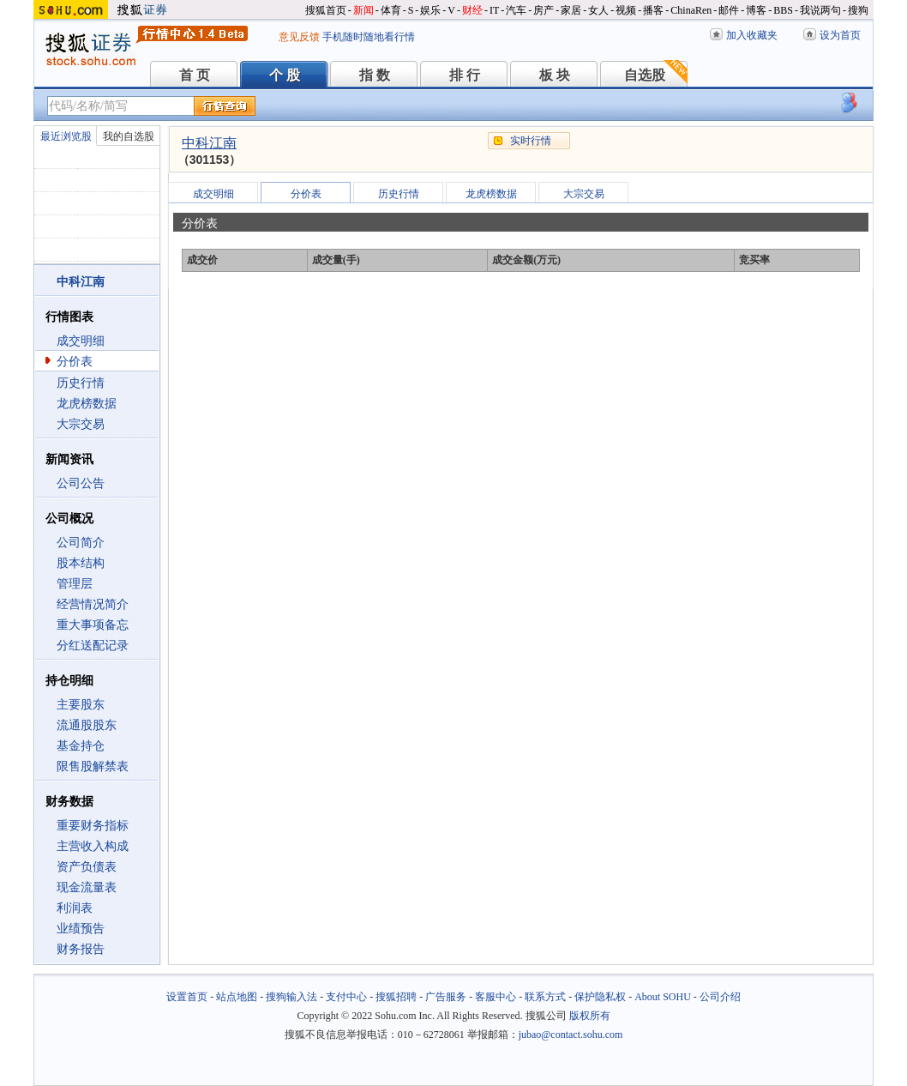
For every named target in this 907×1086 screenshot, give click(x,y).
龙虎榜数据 (87, 403)
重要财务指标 (93, 825)
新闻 (363, 10)
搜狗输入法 (291, 997)
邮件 (728, 10)
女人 (598, 10)
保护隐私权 (600, 997)
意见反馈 (299, 37)
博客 (756, 10)
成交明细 (81, 341)
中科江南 (209, 143)
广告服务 (445, 997)
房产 (543, 10)
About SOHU (662, 997)
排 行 (464, 75)
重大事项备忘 (93, 624)
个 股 (284, 75)
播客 (653, 10)
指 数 (374, 75)
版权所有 (589, 1016)
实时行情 (530, 141)
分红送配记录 (93, 645)
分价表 (75, 361)
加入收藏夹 (752, 35)
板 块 (554, 75)
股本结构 (81, 563)
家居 (571, 10)
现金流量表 (87, 887)
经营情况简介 (93, 604)
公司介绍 (720, 997)
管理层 (75, 583)
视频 (626, 10)
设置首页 (186, 997)
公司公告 (81, 483)
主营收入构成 (93, 846)
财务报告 (81, 949)
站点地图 (236, 997)
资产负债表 (87, 866)
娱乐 (430, 10)
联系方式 (545, 997)
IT (494, 10)
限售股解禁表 (93, 766)
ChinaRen (691, 10)
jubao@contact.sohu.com (571, 1035)
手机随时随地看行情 (368, 37)
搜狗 (858, 10)
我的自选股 (128, 136)
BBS (783, 10)
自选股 (644, 75)
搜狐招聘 (396, 997)
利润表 (75, 908)
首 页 (194, 75)
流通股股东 (87, 725)
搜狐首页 (325, 10)
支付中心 (346, 997)
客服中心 (495, 997)
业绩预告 (81, 928)
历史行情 (81, 383)
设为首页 (840, 35)
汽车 (516, 10)
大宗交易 (81, 424)
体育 (391, 10)
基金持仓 (81, 745)
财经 (472, 10)
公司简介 (81, 542)
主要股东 (81, 704)
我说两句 (820, 10)
